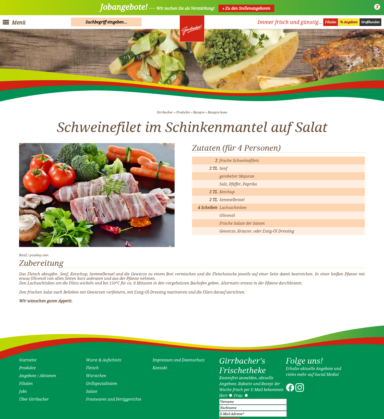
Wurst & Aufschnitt (103, 357)
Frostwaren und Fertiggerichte (113, 396)
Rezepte (198, 110)
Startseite (27, 357)
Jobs (23, 389)
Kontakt (160, 365)
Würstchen (96, 373)
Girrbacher (165, 110)
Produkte (183, 110)
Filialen (330, 22)
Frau (238, 393)
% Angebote (348, 22)
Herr (223, 393)
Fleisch (92, 365)
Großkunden (370, 22)
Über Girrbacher (34, 396)
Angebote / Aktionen (37, 373)
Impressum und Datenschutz (179, 357)
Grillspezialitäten (101, 381)
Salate (91, 389)
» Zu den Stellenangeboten (246, 8)
